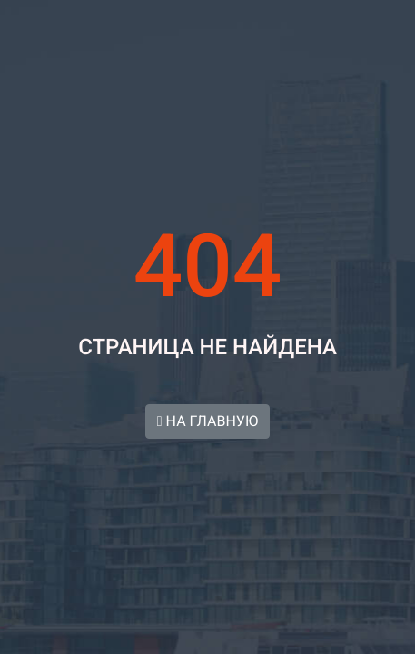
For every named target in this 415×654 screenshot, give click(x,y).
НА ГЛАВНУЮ (207, 421)
